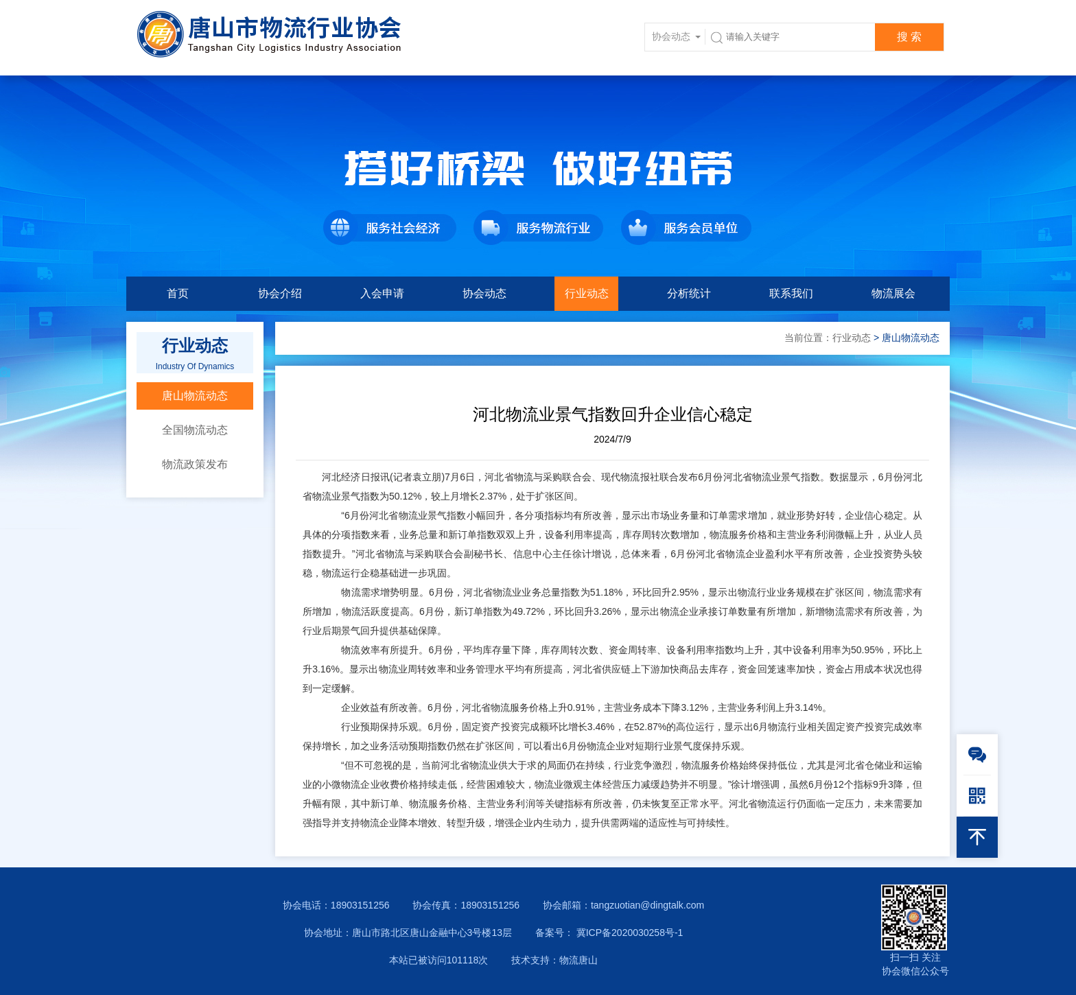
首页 (178, 293)
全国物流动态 (195, 430)
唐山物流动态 (195, 395)
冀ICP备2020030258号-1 (628, 932)
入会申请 (382, 293)
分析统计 (689, 293)
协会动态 (484, 293)
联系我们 (791, 293)
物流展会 (893, 293)
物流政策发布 (195, 464)
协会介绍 (280, 293)
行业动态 (587, 293)
